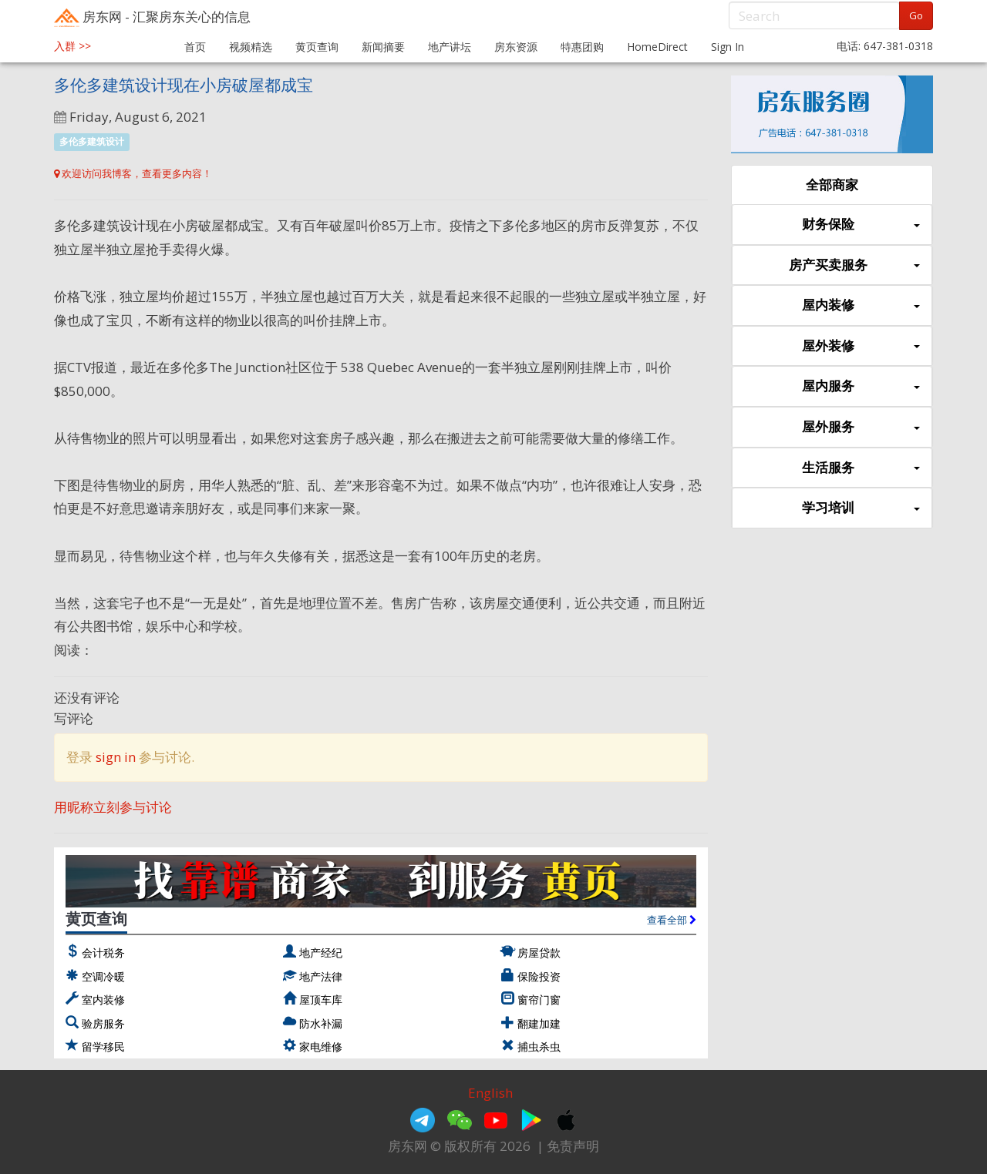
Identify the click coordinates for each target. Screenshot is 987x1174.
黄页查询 (317, 46)
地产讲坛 (449, 46)
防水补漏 (320, 1023)
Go (916, 15)
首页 (195, 46)
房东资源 (515, 46)
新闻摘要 (383, 46)
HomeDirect (657, 46)
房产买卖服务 (854, 265)
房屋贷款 (539, 952)
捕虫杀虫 (539, 1046)
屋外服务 (861, 427)
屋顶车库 (320, 999)
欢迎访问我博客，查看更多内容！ (133, 173)
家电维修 (320, 1046)
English (490, 1093)
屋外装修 (861, 346)
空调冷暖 (103, 976)
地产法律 (320, 976)
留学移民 (103, 1046)
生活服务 (861, 468)
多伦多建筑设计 (91, 141)
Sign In (727, 46)
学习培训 (861, 508)
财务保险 (861, 224)
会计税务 (103, 952)
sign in (116, 757)
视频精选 (250, 46)
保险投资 (539, 976)
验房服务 (103, 1023)
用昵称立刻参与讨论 (113, 807)
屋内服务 (861, 386)
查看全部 (671, 920)
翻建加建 (539, 1023)
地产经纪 (320, 952)
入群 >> (72, 46)
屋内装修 (861, 305)
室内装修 (103, 999)
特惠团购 (582, 46)
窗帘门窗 (539, 999)
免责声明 (573, 1146)
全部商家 (832, 184)
